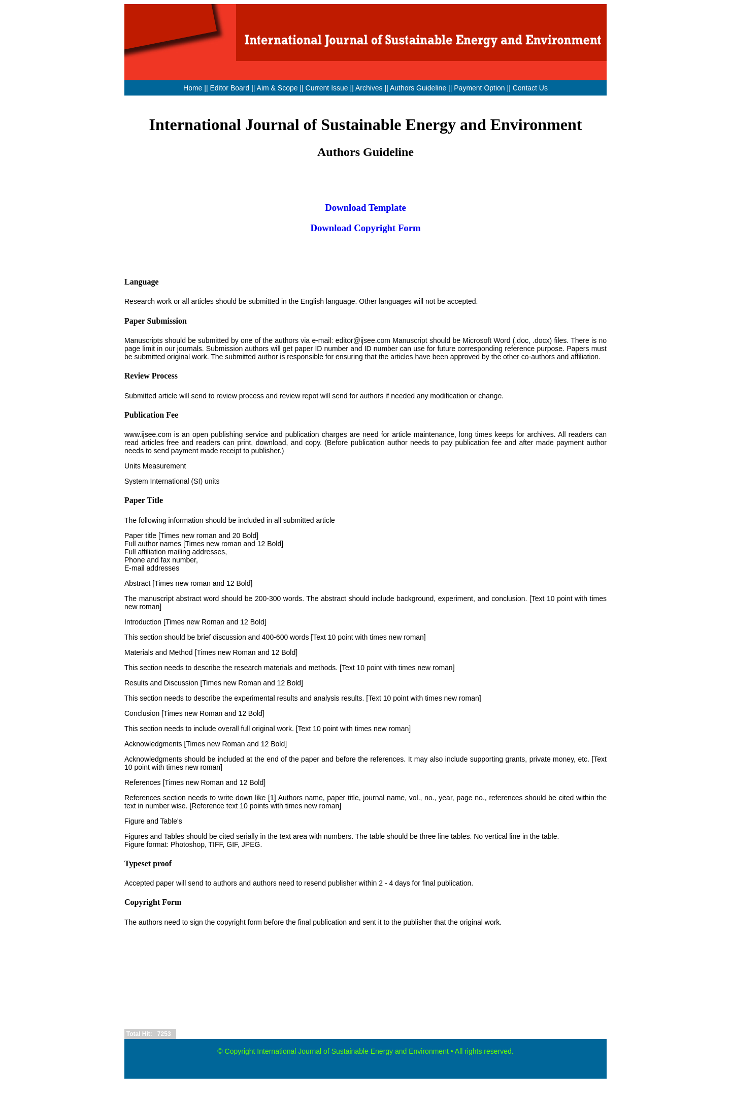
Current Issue (327, 88)
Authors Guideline (418, 88)
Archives (369, 88)
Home (192, 88)
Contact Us (530, 88)
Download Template (365, 207)
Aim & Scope (278, 88)
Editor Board (229, 88)
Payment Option (479, 88)
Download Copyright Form (365, 228)
